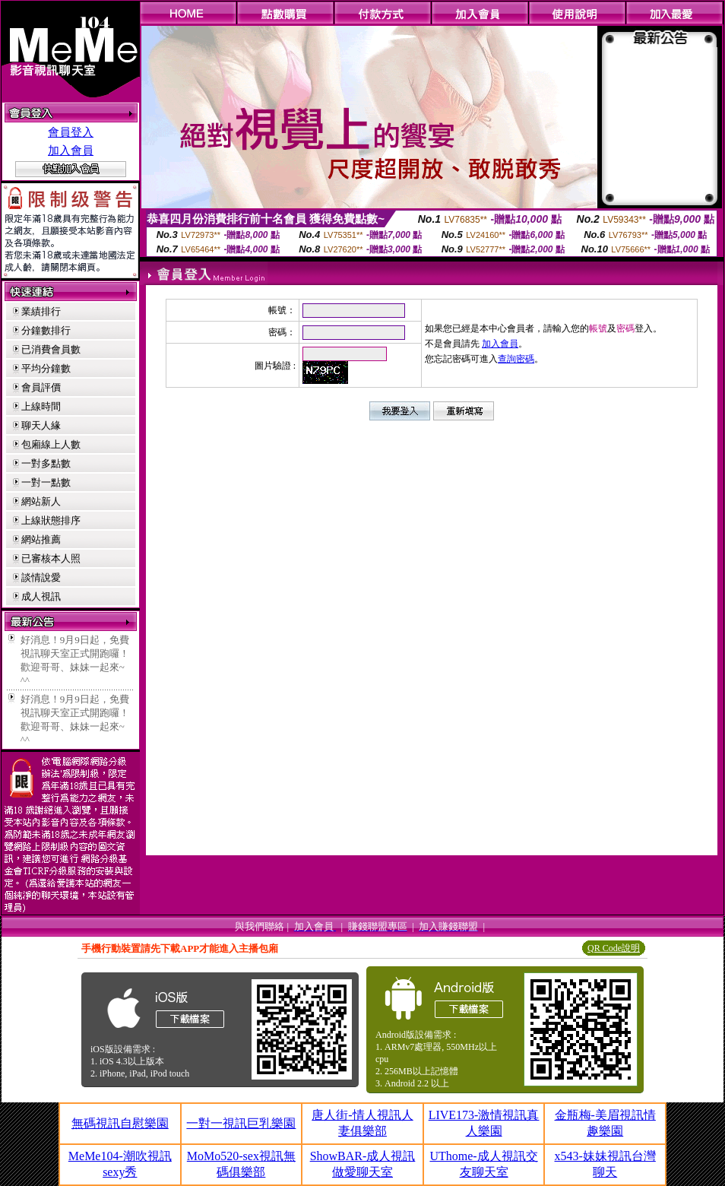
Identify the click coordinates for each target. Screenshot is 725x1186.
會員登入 (70, 132)
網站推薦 (41, 539)
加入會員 (70, 150)
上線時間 (41, 406)
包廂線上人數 (51, 444)
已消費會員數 (51, 349)
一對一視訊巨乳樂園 (241, 1123)
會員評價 (41, 387)
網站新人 (41, 501)
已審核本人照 (51, 558)
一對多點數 (46, 463)
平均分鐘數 (46, 368)
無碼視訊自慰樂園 (120, 1123)
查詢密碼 (516, 359)
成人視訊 (41, 596)
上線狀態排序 (51, 520)
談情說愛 (41, 577)
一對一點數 (46, 482)
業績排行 (41, 311)
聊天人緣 (41, 425)
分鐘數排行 (46, 330)
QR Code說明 (613, 948)
